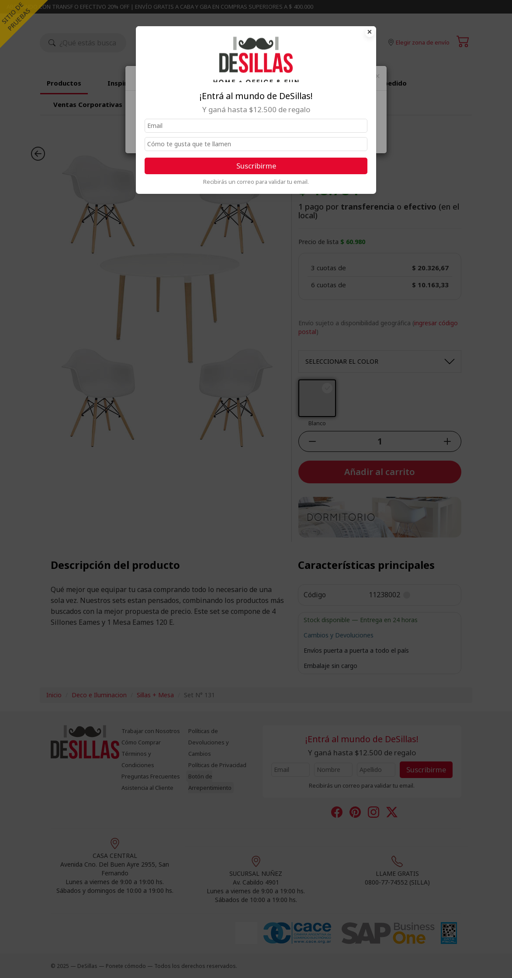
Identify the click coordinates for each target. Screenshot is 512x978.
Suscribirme (256, 166)
